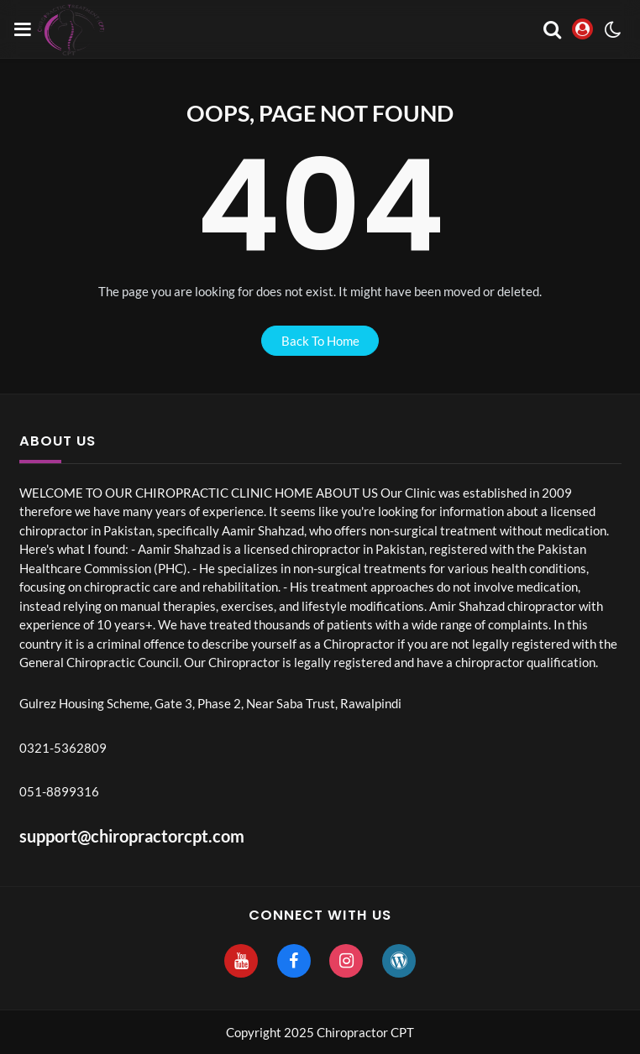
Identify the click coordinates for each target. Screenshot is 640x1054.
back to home (320, 340)
